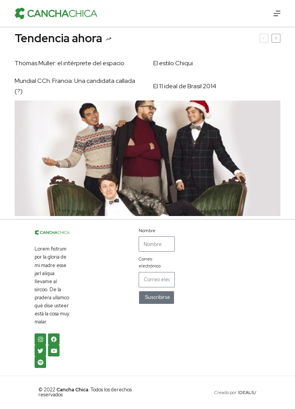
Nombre (147, 230)
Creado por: (235, 392)
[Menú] (276, 13)
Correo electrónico (150, 262)
